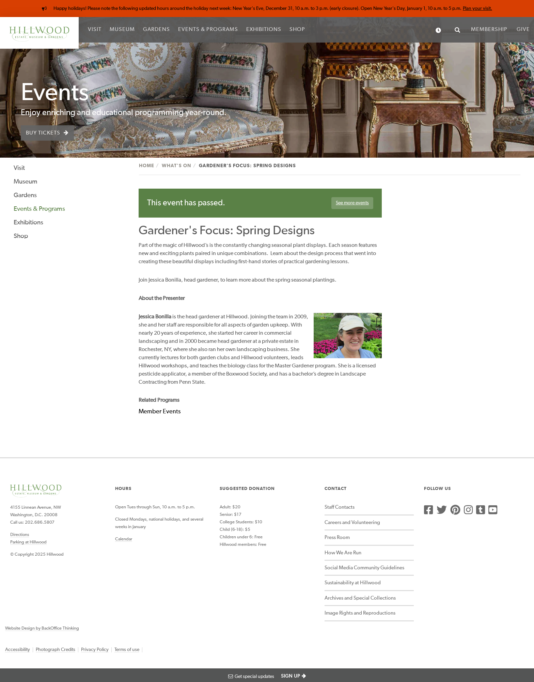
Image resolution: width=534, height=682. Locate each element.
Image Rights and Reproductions (360, 613)
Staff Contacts (340, 507)
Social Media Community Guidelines (364, 567)
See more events (352, 203)
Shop (297, 29)
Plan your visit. (477, 8)
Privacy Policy (95, 649)
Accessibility (17, 649)
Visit (94, 29)
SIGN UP (290, 676)
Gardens (156, 29)
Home (146, 165)
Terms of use (126, 649)
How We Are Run (343, 552)
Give (523, 29)
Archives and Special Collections (360, 598)
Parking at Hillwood (28, 542)
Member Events (159, 412)
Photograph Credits (55, 649)
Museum (122, 29)
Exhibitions (263, 29)
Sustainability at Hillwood (353, 582)
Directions (19, 535)
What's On (176, 165)
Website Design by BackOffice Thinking (42, 628)
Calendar (123, 539)
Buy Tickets (43, 133)
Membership (489, 29)
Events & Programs (208, 29)
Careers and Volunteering (352, 522)
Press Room (337, 537)
